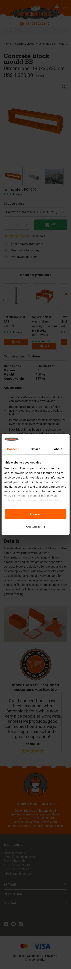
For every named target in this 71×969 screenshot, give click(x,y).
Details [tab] (35, 449)
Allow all (35, 514)
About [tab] (58, 449)
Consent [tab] (13, 449)
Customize (35, 526)
